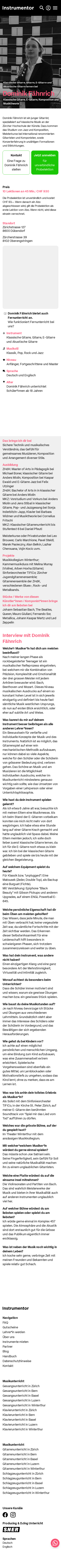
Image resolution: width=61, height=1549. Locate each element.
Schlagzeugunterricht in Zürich (23, 1473)
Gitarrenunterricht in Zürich (21, 1449)
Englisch (7, 1547)
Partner (8, 1346)
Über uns (8, 1337)
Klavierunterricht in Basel (19, 1419)
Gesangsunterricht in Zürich (21, 1386)
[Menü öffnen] (55, 8)
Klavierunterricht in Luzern (20, 1424)
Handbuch (10, 1356)
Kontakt (8, 1366)
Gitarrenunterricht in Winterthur (24, 1468)
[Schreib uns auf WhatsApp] (55, 1543)
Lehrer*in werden (14, 1332)
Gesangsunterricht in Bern (20, 1391)
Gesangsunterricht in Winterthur (24, 1405)
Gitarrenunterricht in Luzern (21, 1464)
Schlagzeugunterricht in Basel (23, 1483)
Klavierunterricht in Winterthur (23, 1429)
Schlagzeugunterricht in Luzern (23, 1488)
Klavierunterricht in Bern (19, 1415)
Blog (6, 1351)
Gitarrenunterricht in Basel (20, 1459)
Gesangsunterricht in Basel (21, 1395)
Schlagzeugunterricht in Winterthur (26, 1493)
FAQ (5, 1322)
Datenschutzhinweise (17, 1361)
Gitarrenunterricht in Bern (20, 1454)
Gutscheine (10, 1327)
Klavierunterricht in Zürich (20, 1410)
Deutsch (8, 1543)
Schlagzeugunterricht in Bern (22, 1478)
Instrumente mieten (15, 1342)
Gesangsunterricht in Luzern (21, 1400)
